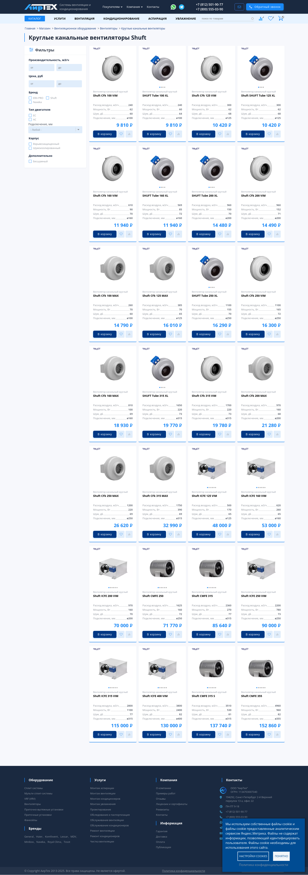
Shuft (53, 97)
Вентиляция (84, 18)
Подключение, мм (40, 124)
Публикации (163, 847)
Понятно (281, 856)
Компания (134, 7)
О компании (163, 788)
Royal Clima (54, 842)
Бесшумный (40, 161)
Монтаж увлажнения (103, 804)
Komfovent (51, 836)
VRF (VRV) (29, 798)
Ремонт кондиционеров (104, 836)
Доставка (161, 836)
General (29, 836)
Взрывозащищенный (46, 144)
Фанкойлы (30, 820)
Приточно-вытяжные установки (43, 809)
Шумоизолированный (46, 148)
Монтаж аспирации (102, 788)
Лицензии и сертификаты (171, 804)
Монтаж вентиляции (103, 793)
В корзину (105, 134)
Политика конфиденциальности (263, 865)
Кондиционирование (121, 18)
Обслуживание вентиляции (107, 820)
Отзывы (161, 798)
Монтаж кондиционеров (105, 798)
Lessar (64, 836)
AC (34, 119)
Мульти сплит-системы (38, 793)
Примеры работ (165, 793)
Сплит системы (33, 788)
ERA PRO (38, 97)
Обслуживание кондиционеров (109, 825)
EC (34, 115)
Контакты (153, 7)
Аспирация (157, 18)
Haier (39, 836)
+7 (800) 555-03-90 (209, 9)
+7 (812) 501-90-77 (209, 4)
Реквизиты (162, 809)
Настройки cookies (253, 856)
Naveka (37, 102)
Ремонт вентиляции (102, 830)
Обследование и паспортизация (110, 815)
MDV (73, 836)
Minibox (29, 842)
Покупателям (111, 7)
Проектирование (100, 809)
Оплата (160, 842)
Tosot (67, 842)
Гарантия (161, 831)
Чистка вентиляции (102, 841)
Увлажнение (186, 18)
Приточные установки (38, 815)
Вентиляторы (32, 804)
